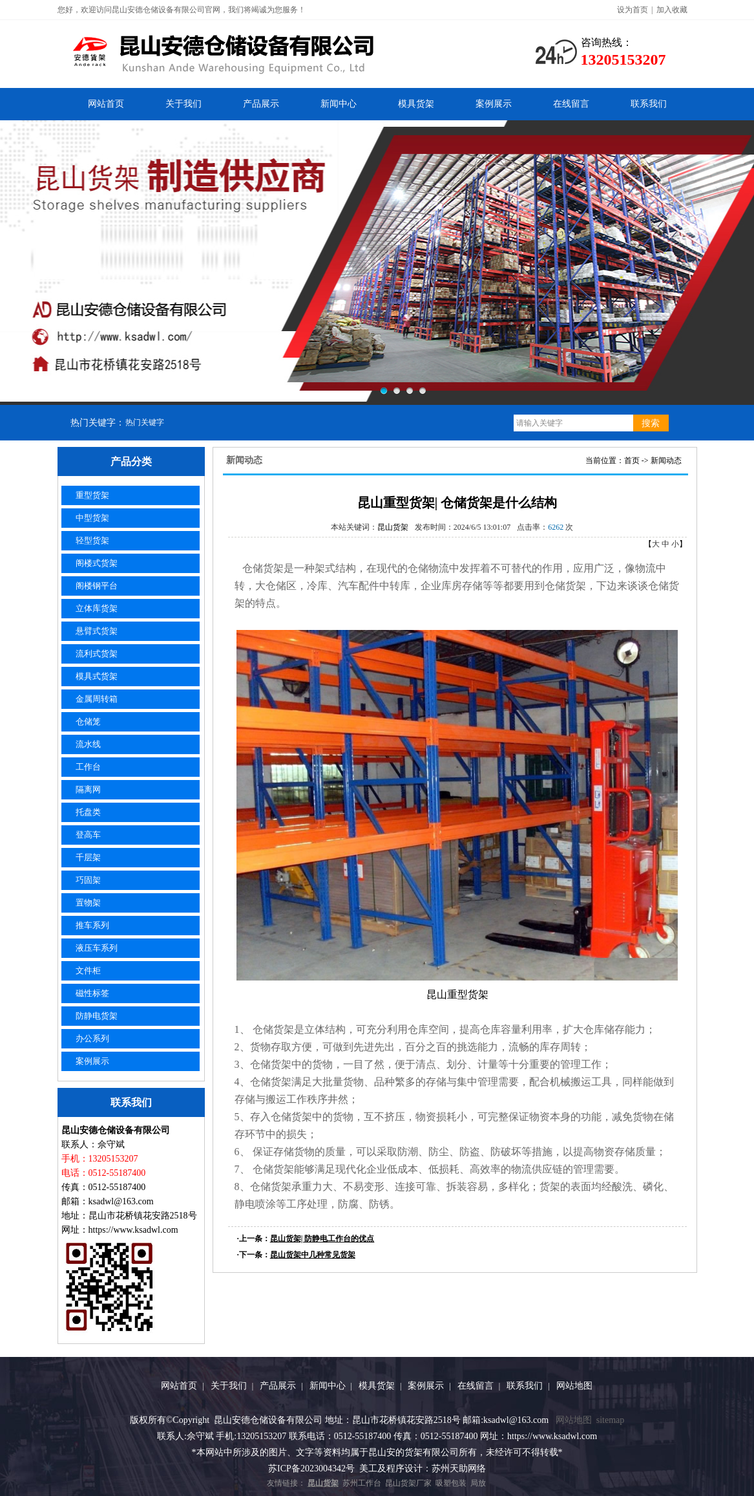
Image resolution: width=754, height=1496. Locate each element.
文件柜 (88, 970)
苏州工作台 (361, 1483)
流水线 (88, 744)
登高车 (88, 835)
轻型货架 (92, 540)
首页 (632, 460)
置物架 (88, 902)
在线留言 (571, 104)
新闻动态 (666, 460)
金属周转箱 (97, 699)
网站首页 (106, 104)
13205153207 (623, 59)
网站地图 (574, 1386)
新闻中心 (338, 104)
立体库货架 (97, 608)
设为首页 (632, 9)
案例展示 (494, 104)
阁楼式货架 (97, 563)
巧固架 (88, 880)
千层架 (88, 857)
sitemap (610, 1420)
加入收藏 (671, 9)
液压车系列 (97, 948)
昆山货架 (392, 527)
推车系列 (92, 925)
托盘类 (88, 812)
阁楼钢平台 (97, 586)
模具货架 (416, 104)
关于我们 (183, 104)
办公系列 (92, 1038)
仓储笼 (88, 721)
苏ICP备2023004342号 (311, 1468)
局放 (478, 1483)
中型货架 (92, 518)
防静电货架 (97, 1016)
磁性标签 (92, 993)
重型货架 (92, 495)
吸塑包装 (450, 1483)
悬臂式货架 (97, 631)
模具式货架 (97, 676)
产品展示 (261, 104)
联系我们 (649, 104)
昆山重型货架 (457, 994)
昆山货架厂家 (408, 1483)
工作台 (88, 767)
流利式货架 (97, 653)
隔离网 (88, 789)
